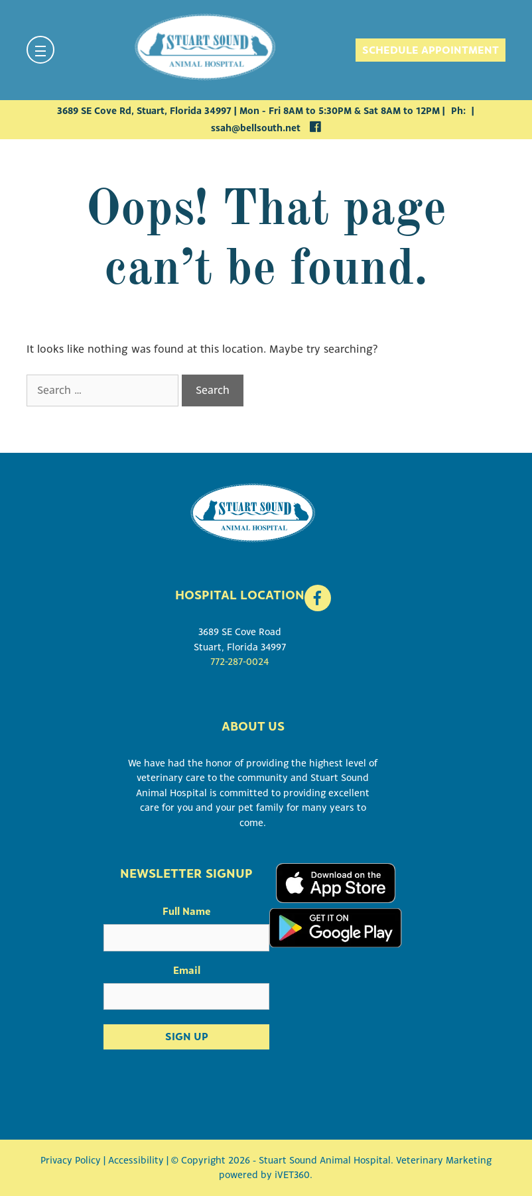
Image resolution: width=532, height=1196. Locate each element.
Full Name (187, 911)
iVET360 (292, 1174)
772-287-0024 (239, 661)
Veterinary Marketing (444, 1160)
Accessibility (136, 1160)
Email (186, 970)
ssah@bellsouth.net (255, 127)
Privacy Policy (70, 1160)
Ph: (459, 110)
